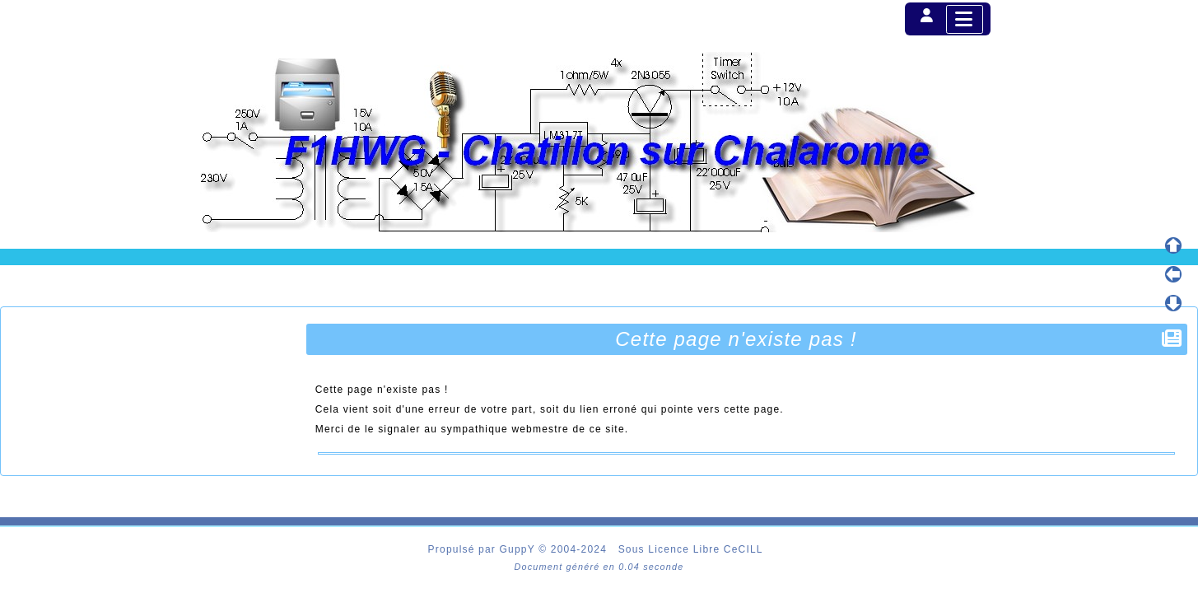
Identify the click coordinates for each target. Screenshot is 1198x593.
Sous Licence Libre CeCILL (692, 549)
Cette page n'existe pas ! (737, 339)
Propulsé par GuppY (483, 549)
